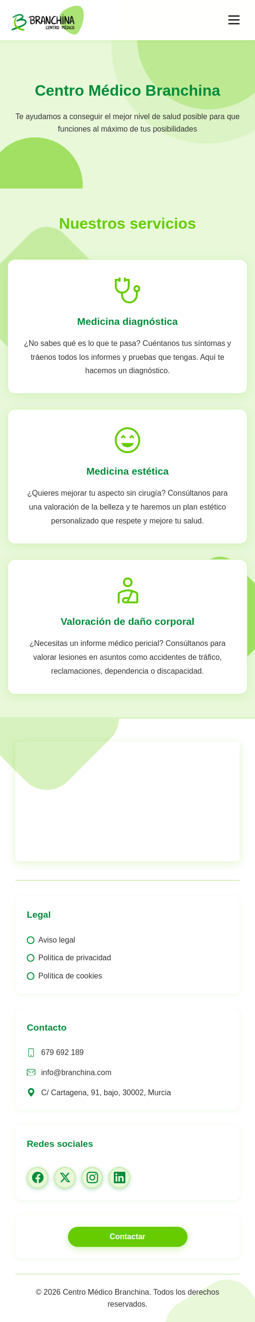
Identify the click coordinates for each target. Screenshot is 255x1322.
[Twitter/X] (65, 1178)
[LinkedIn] (119, 1178)
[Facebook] (37, 1178)
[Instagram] (92, 1178)
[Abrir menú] (234, 19)
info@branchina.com (76, 1072)
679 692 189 (62, 1052)
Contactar (127, 1237)
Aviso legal (56, 940)
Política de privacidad (74, 958)
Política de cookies (70, 976)
